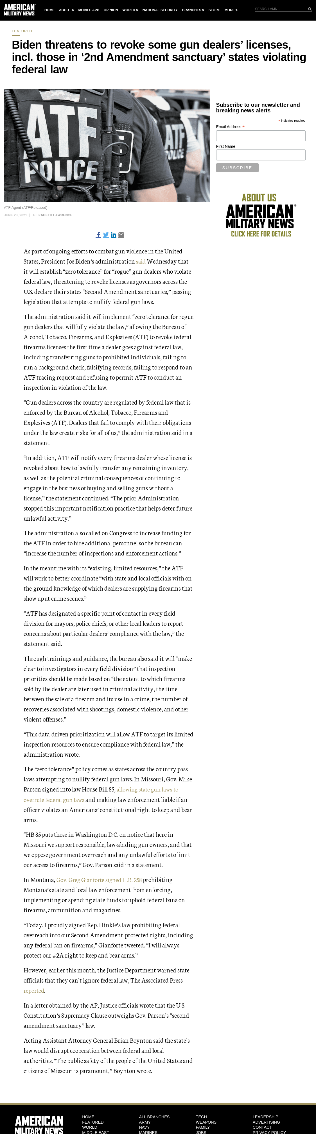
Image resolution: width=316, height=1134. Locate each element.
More (230, 10)
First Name (225, 146)
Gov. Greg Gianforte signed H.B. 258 (101, 879)
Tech (201, 1116)
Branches (191, 10)
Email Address (230, 127)
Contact (262, 1127)
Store (214, 10)
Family (203, 1127)
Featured (22, 31)
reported (34, 990)
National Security (160, 10)
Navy (144, 1127)
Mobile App (88, 10)
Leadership (265, 1116)
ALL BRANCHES (154, 1116)
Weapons (206, 1122)
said (141, 261)
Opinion (111, 10)
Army (145, 1122)
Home (49, 10)
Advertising (266, 1122)
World (128, 10)
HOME (88, 1116)
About (65, 10)
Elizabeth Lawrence (52, 215)
